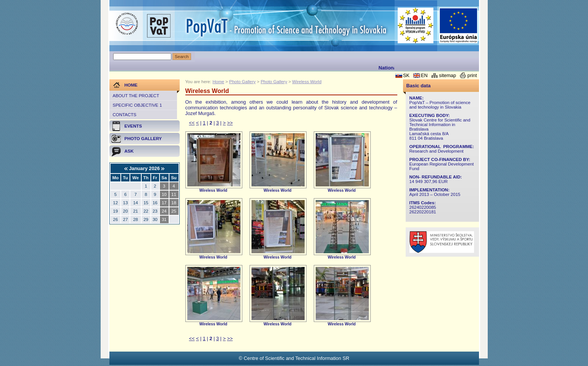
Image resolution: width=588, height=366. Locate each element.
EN (424, 75)
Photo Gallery (242, 81)
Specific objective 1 (137, 105)
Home (218, 81)
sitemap (447, 75)
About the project (136, 95)
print (472, 75)
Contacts (124, 114)
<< (192, 123)
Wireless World (306, 81)
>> (230, 123)
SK (406, 75)
